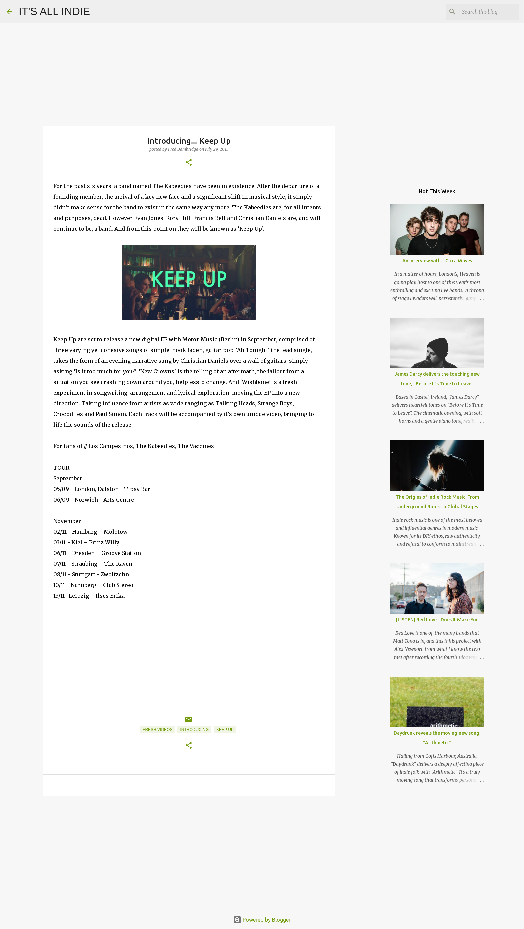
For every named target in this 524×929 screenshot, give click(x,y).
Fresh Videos (157, 729)
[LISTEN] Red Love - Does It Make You (437, 619)
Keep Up (225, 729)
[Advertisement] (189, 853)
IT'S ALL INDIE (54, 11)
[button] (189, 162)
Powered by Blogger (262, 920)
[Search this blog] (483, 12)
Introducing (194, 729)
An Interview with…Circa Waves (437, 260)
